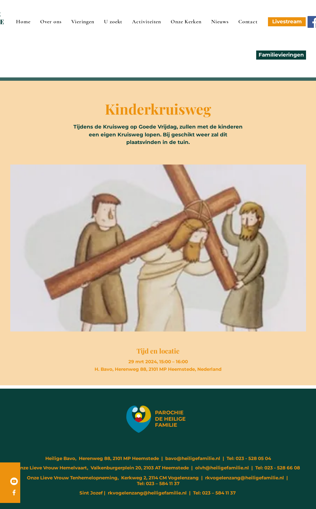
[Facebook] (14, 492)
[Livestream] (287, 21)
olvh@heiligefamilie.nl (222, 468)
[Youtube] (14, 481)
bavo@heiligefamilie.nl (192, 458)
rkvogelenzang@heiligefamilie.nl (244, 478)
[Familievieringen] (281, 55)
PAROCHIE (169, 412)
